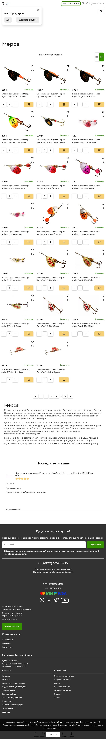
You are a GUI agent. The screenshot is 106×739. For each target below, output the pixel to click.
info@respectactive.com (61, 572)
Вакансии (6, 643)
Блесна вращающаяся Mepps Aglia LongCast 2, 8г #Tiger (15, 141)
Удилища (6, 712)
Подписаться (95, 545)
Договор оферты (9, 619)
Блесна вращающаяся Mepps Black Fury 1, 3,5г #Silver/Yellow (51, 141)
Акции (57, 683)
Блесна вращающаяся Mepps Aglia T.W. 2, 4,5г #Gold (51, 278)
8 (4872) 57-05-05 (53, 563)
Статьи (57, 698)
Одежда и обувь (9, 694)
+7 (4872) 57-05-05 (96, 3)
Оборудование (8, 690)
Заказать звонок (12, 626)
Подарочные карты (62, 680)
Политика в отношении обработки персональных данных (17, 608)
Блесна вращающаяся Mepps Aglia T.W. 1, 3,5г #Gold (86, 278)
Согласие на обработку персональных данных (12, 614)
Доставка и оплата (62, 687)
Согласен (53, 734)
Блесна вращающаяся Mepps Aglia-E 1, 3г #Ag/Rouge (51, 187)
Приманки (6, 701)
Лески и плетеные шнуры (13, 683)
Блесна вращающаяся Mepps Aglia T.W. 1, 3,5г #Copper (51, 370)
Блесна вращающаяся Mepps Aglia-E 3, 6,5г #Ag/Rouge (86, 141)
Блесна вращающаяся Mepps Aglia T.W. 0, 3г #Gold (15, 324)
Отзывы (57, 694)
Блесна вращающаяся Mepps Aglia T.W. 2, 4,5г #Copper (15, 370)
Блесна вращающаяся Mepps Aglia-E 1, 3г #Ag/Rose (15, 232)
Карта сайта (7, 647)
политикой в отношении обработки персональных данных (76, 725)
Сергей (10, 483)
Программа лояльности (64, 676)
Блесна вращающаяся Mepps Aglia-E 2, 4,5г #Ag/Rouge (15, 187)
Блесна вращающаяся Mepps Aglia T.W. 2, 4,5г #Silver (51, 324)
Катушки (6, 676)
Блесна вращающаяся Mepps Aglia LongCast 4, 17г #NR (15, 95)
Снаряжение (7, 708)
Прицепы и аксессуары (12, 705)
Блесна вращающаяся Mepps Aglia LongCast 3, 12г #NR (51, 95)
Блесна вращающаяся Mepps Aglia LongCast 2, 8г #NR (86, 95)
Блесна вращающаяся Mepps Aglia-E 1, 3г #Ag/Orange (86, 232)
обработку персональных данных (56, 551)
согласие (44, 725)
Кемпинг (6, 680)
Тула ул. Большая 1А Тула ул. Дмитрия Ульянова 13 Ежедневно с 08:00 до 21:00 (15, 663)
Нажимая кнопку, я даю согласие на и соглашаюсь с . (52, 552)
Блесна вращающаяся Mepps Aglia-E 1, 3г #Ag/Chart (15, 278)
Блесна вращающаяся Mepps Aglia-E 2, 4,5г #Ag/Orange (51, 232)
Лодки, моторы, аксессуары (14, 687)
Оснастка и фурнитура (12, 698)
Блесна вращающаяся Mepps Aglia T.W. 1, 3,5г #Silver (86, 324)
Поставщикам (8, 640)
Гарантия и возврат (62, 690)
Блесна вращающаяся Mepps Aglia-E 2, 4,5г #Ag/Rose (86, 187)
